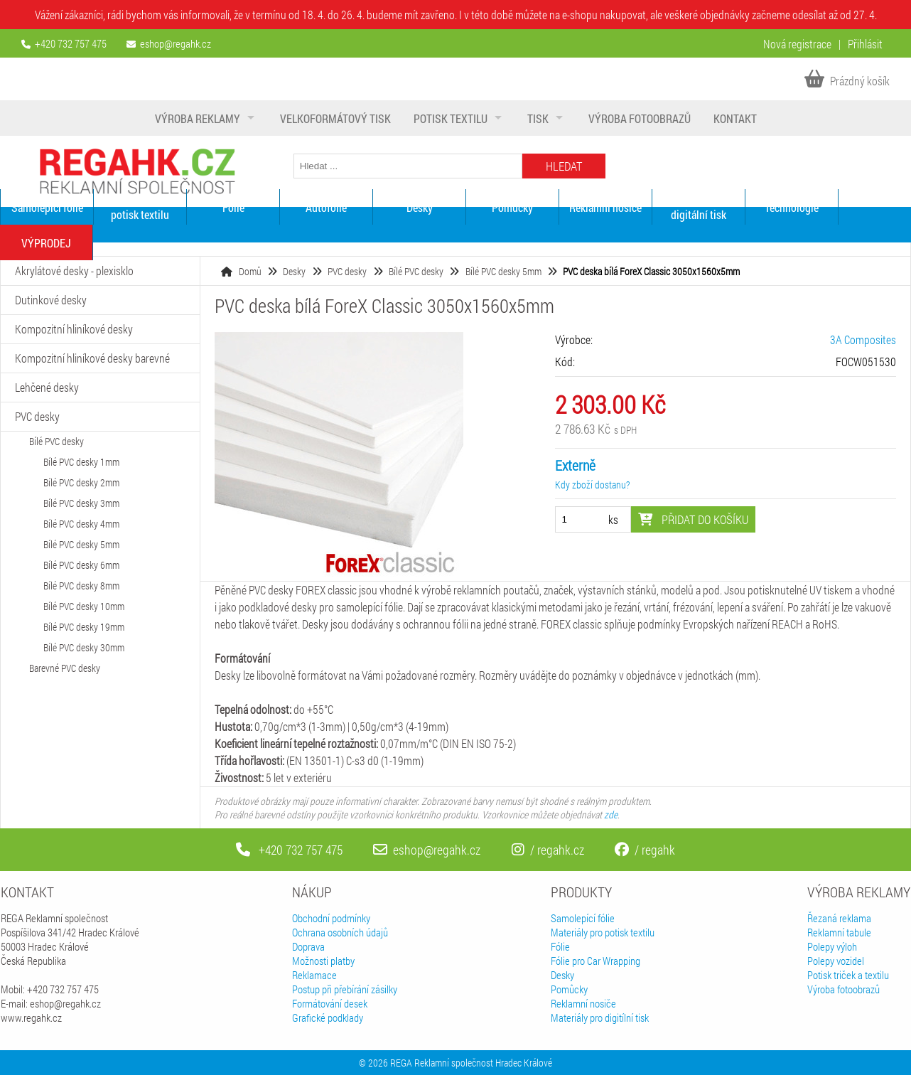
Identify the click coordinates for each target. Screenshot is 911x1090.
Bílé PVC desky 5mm (503, 271)
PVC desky (347, 271)
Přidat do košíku (693, 519)
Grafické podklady (327, 1017)
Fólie (233, 207)
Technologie (792, 207)
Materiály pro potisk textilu (140, 207)
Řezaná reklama (839, 918)
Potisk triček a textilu (848, 975)
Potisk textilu (450, 118)
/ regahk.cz (548, 849)
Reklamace (314, 975)
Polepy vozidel (835, 960)
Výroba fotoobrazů (639, 118)
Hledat (564, 166)
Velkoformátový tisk (335, 118)
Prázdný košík (847, 80)
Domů (250, 271)
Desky (419, 207)
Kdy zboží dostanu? (592, 484)
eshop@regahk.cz (175, 43)
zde (611, 814)
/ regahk (645, 849)
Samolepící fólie (47, 207)
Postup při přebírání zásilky (344, 989)
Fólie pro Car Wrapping (595, 960)
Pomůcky (512, 207)
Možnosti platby (323, 960)
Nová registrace (797, 43)
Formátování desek (329, 1003)
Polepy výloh (832, 946)
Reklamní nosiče (605, 207)
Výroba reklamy (197, 118)
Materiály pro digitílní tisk (600, 1017)
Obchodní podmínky (331, 918)
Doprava (308, 946)
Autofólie (326, 207)
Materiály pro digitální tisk (698, 207)
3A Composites (863, 339)
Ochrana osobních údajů (340, 932)
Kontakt (735, 118)
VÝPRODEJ (46, 242)
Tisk (538, 118)
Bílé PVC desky (416, 271)
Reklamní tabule (839, 932)
